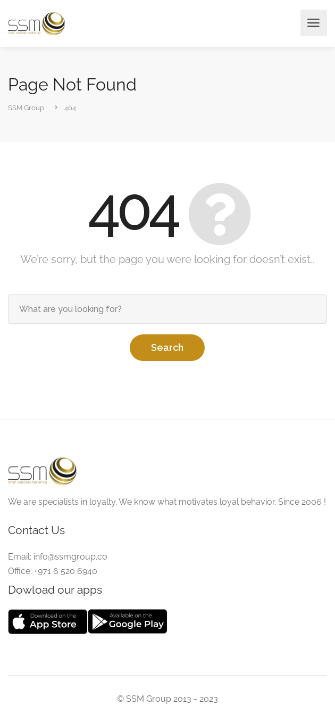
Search (167, 347)
